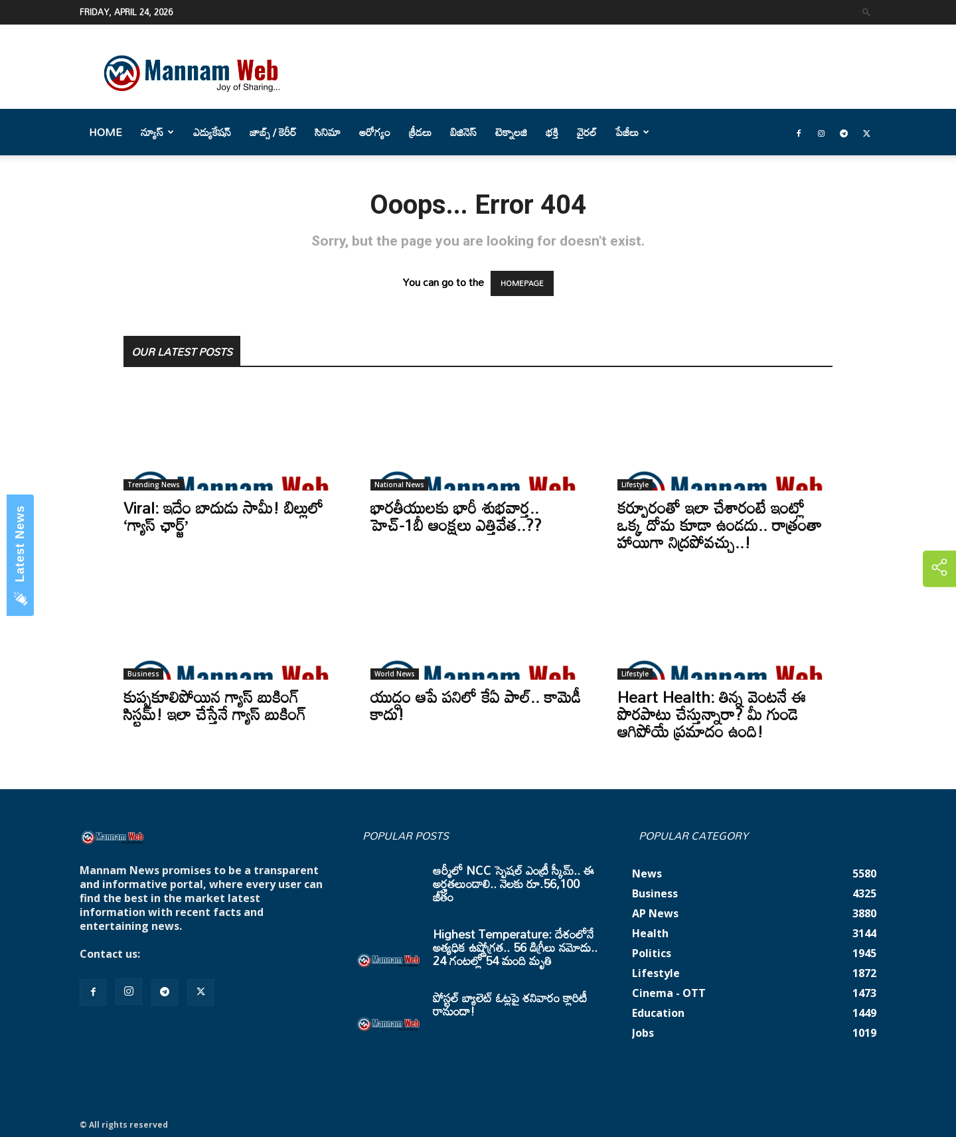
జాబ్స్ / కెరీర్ (273, 132)
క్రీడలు (420, 132)
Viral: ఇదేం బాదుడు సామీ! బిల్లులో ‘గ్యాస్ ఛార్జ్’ (223, 516)
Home (105, 132)
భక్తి (552, 132)
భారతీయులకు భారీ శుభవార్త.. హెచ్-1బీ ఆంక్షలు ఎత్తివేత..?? (456, 516)
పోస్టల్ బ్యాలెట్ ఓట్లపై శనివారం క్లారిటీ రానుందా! (510, 1004)
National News (399, 484)
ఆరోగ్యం (374, 132)
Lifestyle (635, 484)
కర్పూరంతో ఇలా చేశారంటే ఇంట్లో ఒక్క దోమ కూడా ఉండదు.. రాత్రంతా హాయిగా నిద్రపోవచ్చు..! (719, 525)
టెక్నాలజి (511, 132)
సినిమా (328, 132)
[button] (866, 12)
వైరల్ (587, 132)
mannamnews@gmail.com (214, 954)
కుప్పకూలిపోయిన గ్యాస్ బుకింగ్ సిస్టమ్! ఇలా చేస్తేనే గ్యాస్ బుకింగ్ (214, 705)
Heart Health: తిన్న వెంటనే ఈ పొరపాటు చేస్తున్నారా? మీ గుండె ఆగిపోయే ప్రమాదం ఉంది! (711, 714)
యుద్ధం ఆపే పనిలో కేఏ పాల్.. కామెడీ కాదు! (475, 705)
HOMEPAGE (522, 283)
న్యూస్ (157, 132)
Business (143, 673)
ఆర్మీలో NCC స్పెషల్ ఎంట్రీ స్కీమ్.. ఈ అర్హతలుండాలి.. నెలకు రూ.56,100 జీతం (513, 883)
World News (394, 673)
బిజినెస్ (463, 132)
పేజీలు (632, 132)
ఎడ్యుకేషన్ (212, 132)
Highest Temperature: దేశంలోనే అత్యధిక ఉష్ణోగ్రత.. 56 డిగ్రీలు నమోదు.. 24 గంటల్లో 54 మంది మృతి (515, 947)
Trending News (153, 484)
